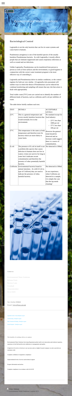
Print (10, 389)
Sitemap (16, 389)
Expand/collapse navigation (36, 3)
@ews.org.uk (21, 305)
